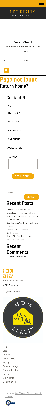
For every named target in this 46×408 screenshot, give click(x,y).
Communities (9, 382)
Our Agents (8, 378)
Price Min (7, 51)
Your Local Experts (13, 281)
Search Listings (10, 366)
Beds (5, 61)
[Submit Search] (6, 70)
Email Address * (15, 130)
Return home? (14, 86)
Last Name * (13, 122)
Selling (6, 374)
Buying (6, 362)
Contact (6, 354)
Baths (25, 61)
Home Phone (13, 139)
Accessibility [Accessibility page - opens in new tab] (9, 358)
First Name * (13, 113)
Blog (5, 351)
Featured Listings (11, 370)
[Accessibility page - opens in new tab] (10, 403)
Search (10, 193)
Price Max (27, 51)
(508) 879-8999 (13, 291)
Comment (13, 157)
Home (6, 347)
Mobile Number (15, 148)
